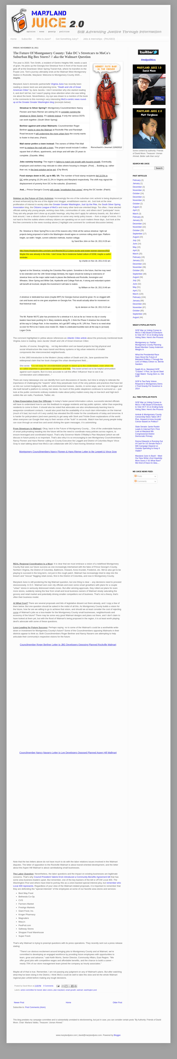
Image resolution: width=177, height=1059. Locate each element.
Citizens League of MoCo (46, 207)
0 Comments (48, 986)
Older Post (117, 1002)
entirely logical (54, 116)
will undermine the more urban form (52, 133)
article (77, 338)
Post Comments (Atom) (35, 1007)
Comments (141, 481)
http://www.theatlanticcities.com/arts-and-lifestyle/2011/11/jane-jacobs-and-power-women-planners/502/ (65, 251)
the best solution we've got (43, 169)
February (137, 180)
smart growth (71, 990)
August (136, 207)
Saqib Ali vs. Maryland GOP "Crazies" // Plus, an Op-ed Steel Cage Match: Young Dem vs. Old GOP (149, 372)
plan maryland (59, 990)
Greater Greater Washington (66, 204)
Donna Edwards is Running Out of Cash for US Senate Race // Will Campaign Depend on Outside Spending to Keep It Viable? (149, 446)
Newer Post (19, 1002)
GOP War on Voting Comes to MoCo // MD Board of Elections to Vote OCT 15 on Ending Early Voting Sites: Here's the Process (149, 334)
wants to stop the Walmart (40, 129)
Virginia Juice (57, 84)
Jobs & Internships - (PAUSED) (99, 39)
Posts (138, 476)
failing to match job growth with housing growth (78, 161)
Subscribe (26, 39)
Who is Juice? (44, 39)
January (136, 183)
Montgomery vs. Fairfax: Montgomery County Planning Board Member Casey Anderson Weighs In (149, 346)
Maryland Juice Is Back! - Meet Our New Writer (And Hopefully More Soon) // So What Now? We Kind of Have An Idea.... (148, 459)
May (135, 247)
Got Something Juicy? (67, 39)
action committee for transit (31, 990)
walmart (80, 990)
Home (13, 39)
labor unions (47, 990)
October (136, 193)
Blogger (117, 1035)
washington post (90, 990)
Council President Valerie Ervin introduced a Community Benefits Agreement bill (72, 877)
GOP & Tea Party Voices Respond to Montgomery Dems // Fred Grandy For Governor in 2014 (148, 385)
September (137, 234)
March (135, 214)
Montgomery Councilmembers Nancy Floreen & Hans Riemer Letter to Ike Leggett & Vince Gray (68, 451)
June (135, 244)
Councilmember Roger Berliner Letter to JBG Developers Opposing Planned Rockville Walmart (68, 644)
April (135, 210)
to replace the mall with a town (39, 147)
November (137, 190)
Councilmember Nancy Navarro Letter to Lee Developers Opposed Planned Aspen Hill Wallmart (68, 752)
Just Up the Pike (89, 204)
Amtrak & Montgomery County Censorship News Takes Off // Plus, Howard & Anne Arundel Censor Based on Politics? (148, 418)
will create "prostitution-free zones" (66, 189)
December (137, 187)
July (134, 240)
